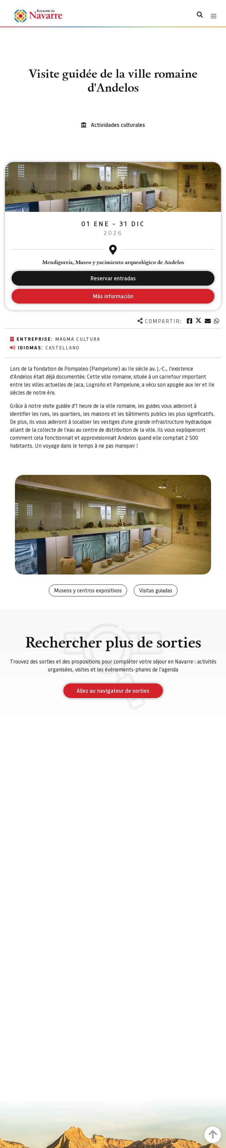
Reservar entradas (113, 278)
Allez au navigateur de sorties (113, 690)
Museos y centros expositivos (88, 590)
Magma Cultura (77, 339)
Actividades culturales (118, 124)
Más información (113, 296)
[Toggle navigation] (213, 16)
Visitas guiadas (155, 590)
